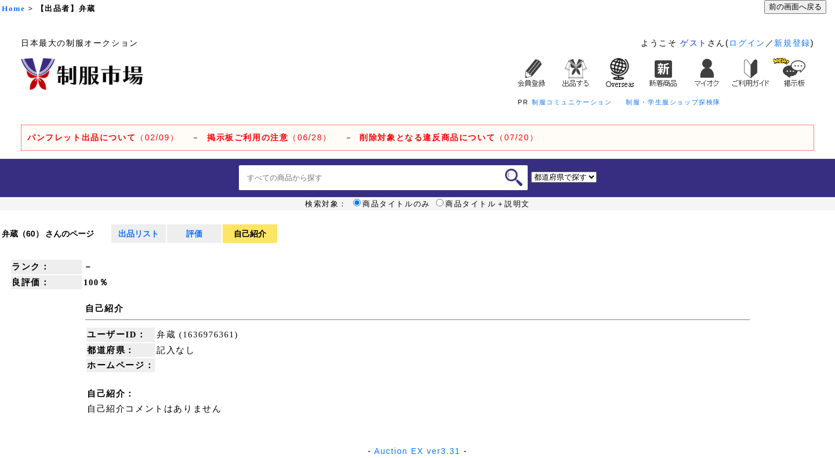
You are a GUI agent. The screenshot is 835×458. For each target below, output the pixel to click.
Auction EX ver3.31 (417, 451)
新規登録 (792, 43)
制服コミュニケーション (572, 102)
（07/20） (449, 137)
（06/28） (269, 137)
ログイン (747, 43)
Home (13, 8)
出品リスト (138, 233)
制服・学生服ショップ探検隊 (673, 102)
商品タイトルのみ (391, 204)
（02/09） (103, 137)
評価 (194, 233)
